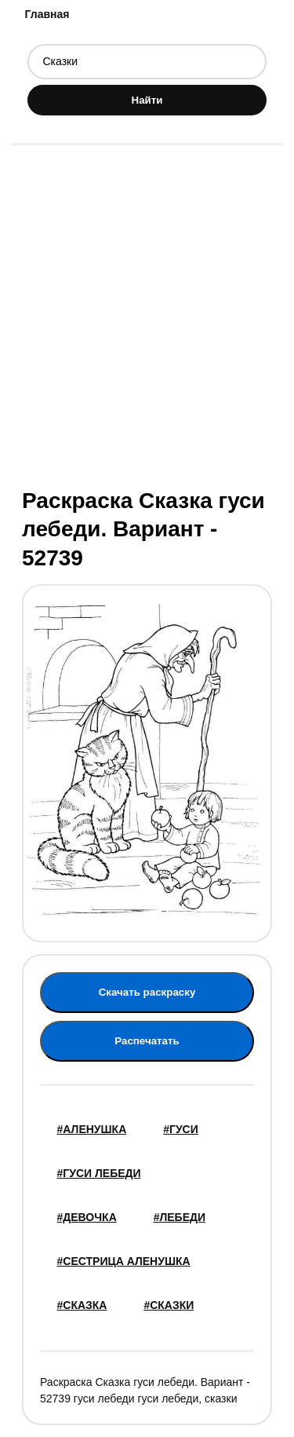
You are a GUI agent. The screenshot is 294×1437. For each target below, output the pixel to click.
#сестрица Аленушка (124, 1261)
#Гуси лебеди (99, 1173)
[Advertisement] (147, 314)
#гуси (180, 1129)
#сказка (82, 1305)
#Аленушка (92, 1129)
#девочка (87, 1217)
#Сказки (168, 1305)
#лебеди (179, 1217)
